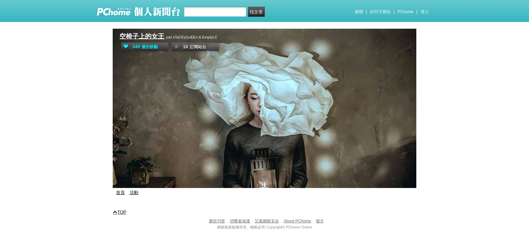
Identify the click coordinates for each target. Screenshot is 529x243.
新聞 (359, 11)
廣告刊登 (217, 221)
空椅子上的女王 (141, 36)
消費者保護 (240, 221)
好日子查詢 (380, 11)
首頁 (120, 192)
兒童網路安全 (267, 221)
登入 (425, 11)
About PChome (297, 221)
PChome (405, 11)
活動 (134, 192)
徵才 (320, 221)
